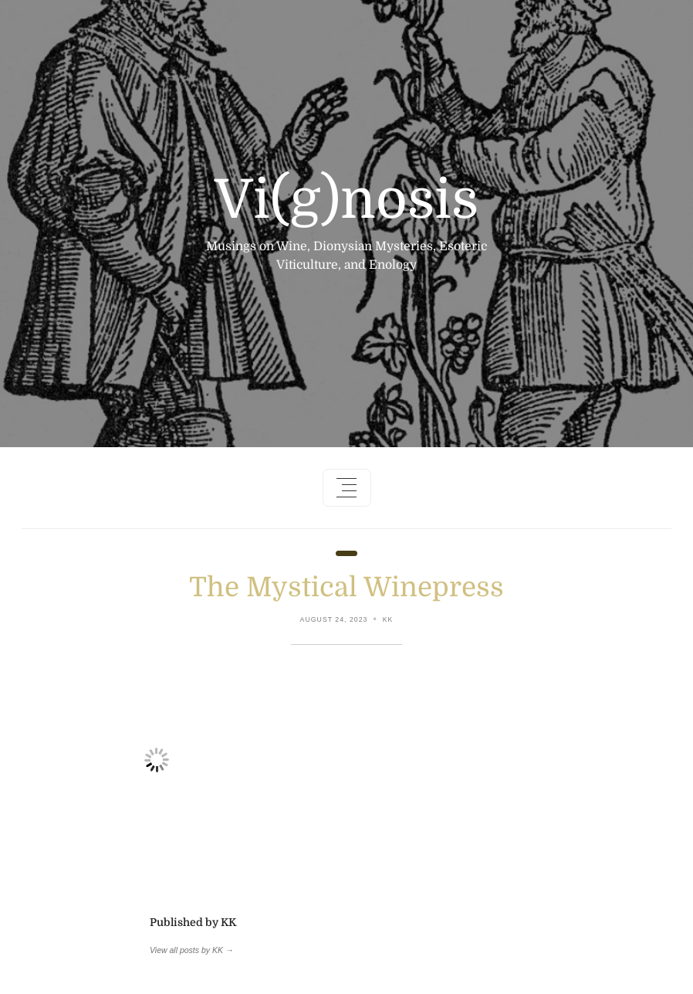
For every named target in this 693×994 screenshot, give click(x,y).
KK (388, 619)
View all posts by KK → (191, 950)
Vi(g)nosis (346, 200)
